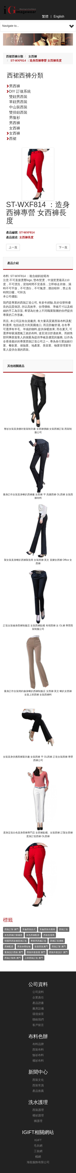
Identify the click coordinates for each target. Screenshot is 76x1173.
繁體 (45, 16)
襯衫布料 (38, 1060)
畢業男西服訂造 (38, 941)
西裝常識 (38, 1085)
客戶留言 (38, 1025)
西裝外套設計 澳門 (58, 952)
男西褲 (13, 86)
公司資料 (38, 992)
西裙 (11, 139)
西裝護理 (38, 1109)
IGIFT (38, 1140)
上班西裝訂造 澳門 (34, 958)
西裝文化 (38, 1079)
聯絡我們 (38, 1019)
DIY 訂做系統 (20, 91)
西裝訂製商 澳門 (12, 958)
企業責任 (38, 997)
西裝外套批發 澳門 (36, 952)
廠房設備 (38, 1008)
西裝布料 (38, 1049)
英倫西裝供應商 (47, 929)
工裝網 (38, 1151)
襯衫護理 (38, 1115)
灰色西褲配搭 (33, 935)
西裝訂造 (63, 929)
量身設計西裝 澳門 (13, 952)
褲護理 (38, 1121)
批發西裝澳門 (41, 946)
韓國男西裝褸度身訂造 (15, 941)
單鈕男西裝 (18, 102)
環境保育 (38, 1014)
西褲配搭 (8, 946)
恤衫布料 (38, 1055)
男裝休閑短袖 (24, 946)
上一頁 (13, 247)
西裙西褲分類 (14, 56)
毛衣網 (38, 1145)
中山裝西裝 (18, 107)
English (59, 16)
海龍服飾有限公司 (38, 1162)
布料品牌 (38, 1044)
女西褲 (32, 56)
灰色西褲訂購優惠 (13, 935)
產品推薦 (38, 1090)
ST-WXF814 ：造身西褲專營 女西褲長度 (36, 60)
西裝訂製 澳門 (11, 929)
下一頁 (63, 247)
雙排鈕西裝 (18, 112)
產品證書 (38, 1003)
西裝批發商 (49, 935)
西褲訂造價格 (56, 941)
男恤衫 (14, 118)
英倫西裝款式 (29, 929)
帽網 (38, 1156)
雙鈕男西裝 (18, 97)
